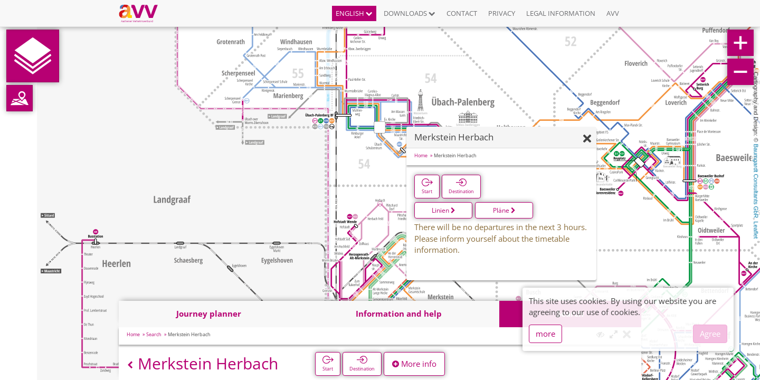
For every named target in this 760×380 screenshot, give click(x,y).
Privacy (501, 13)
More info (414, 363)
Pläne (504, 210)
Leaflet (756, 230)
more (545, 333)
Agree (710, 333)
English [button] (354, 13)
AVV (612, 13)
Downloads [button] (409, 13)
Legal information (560, 13)
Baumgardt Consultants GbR (756, 181)
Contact (461, 13)
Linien (443, 210)
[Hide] (587, 139)
